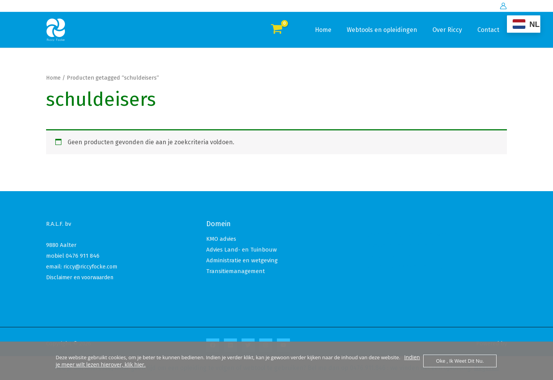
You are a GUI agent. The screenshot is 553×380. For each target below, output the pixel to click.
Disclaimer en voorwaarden (82, 277)
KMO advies (221, 238)
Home (334, 29)
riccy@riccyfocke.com (91, 266)
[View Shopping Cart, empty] (276, 30)
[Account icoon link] (503, 6)
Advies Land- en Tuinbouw (241, 249)
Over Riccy (452, 29)
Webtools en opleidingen (389, 29)
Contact (490, 29)
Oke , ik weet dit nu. (460, 360)
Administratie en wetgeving (242, 260)
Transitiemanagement (235, 271)
